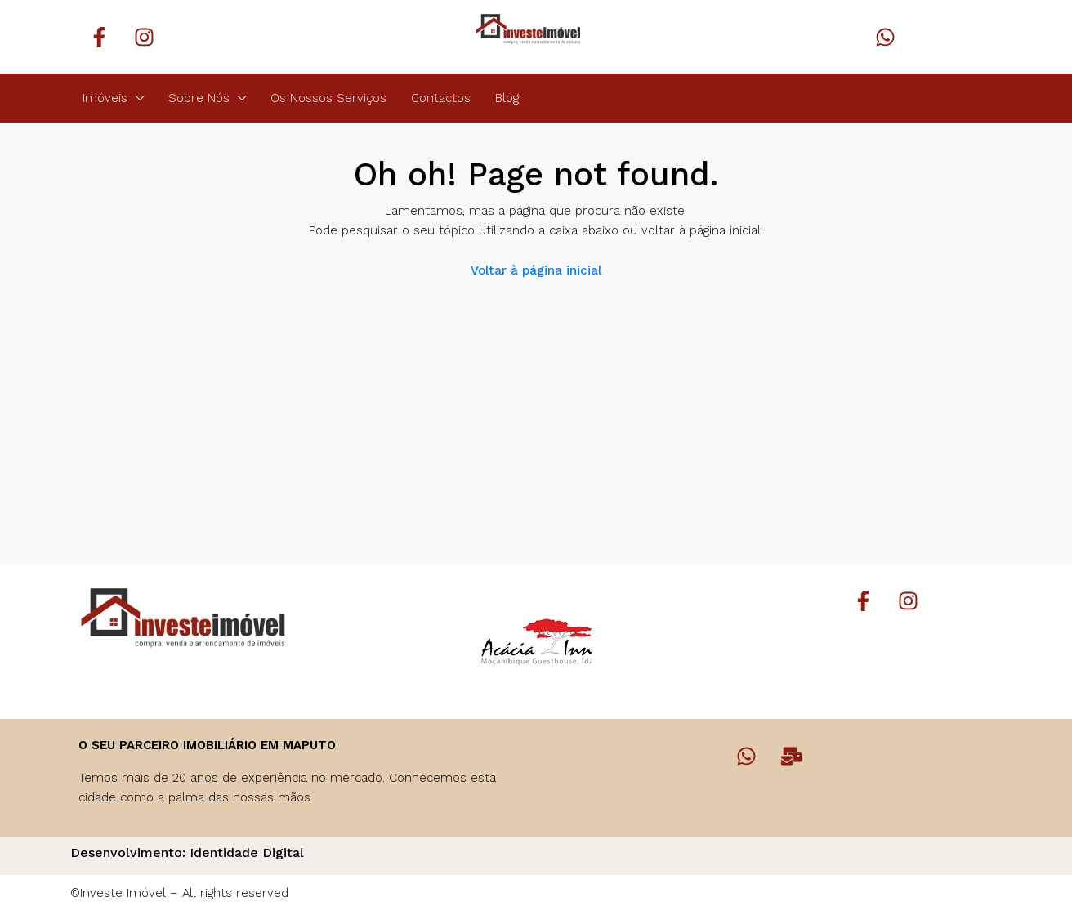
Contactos (441, 98)
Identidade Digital (247, 852)
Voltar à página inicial (536, 270)
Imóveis (105, 98)
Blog (507, 98)
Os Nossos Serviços (328, 98)
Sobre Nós (199, 98)
